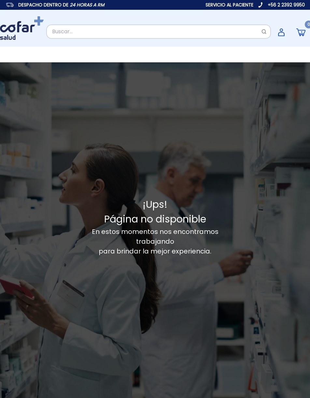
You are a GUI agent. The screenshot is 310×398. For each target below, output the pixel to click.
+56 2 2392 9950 (286, 5)
